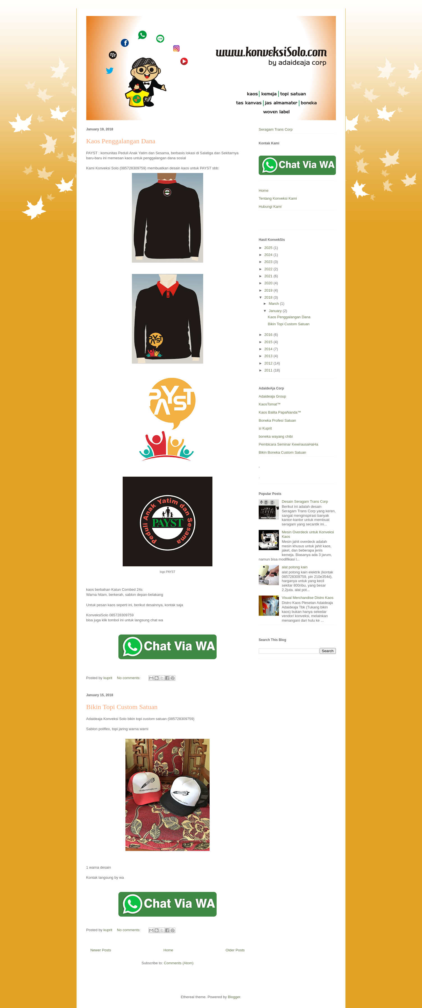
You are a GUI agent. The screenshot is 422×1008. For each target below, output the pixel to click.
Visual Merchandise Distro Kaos (307, 598)
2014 (269, 349)
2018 (269, 297)
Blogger (234, 997)
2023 (269, 262)
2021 (269, 276)
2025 (269, 248)
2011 (269, 370)
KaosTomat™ (270, 404)
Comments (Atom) (178, 963)
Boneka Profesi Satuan (277, 420)
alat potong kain (295, 567)
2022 (269, 269)
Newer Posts (100, 950)
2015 (269, 342)
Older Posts (235, 950)
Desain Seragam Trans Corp (305, 501)
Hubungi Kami (270, 206)
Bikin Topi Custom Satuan (122, 707)
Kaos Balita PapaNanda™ (280, 412)
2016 (269, 335)
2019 (269, 290)
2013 (269, 356)
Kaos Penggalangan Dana (120, 141)
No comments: (129, 678)
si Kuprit (265, 428)
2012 (269, 363)
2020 (269, 283)
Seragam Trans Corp (276, 129)
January (276, 311)
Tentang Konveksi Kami (278, 198)
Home (168, 950)
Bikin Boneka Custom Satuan (282, 452)
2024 (269, 255)
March (274, 303)
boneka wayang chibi (276, 436)
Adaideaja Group (272, 396)
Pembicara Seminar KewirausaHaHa (288, 444)
